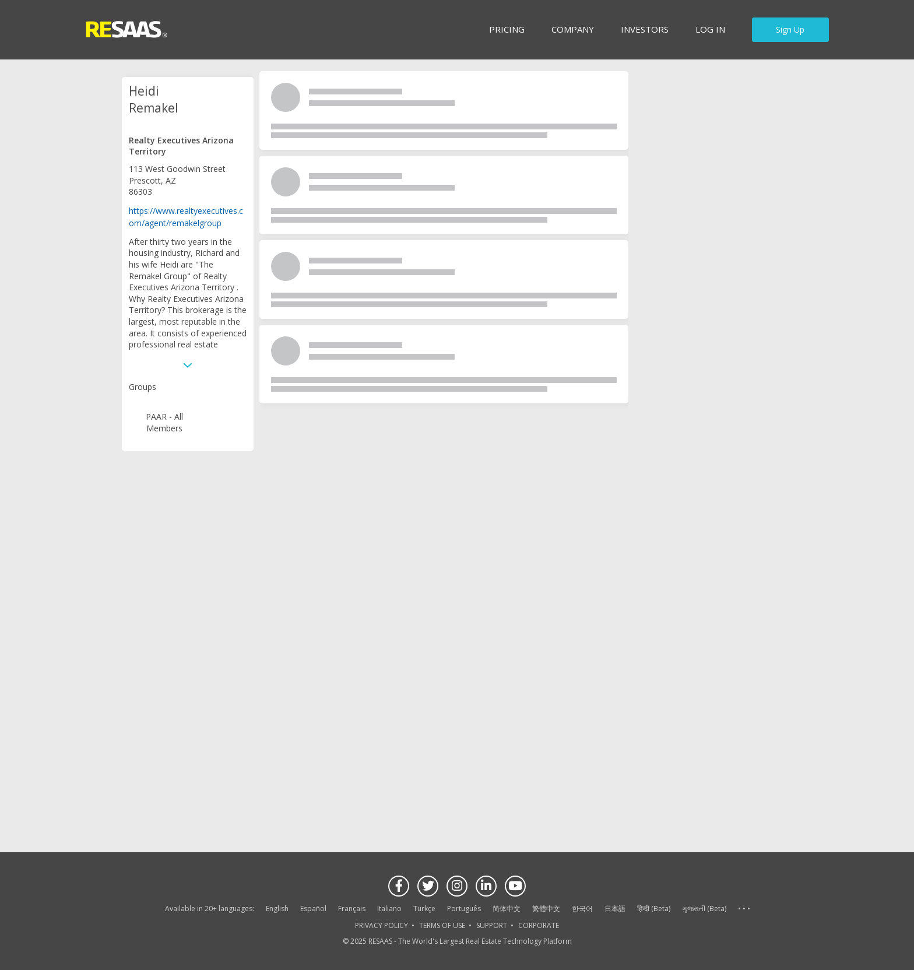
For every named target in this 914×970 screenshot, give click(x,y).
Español (313, 908)
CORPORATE (538, 925)
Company (572, 29)
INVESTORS (645, 29)
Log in (710, 29)
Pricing (507, 29)
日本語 (614, 908)
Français (351, 908)
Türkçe (424, 908)
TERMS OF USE (442, 925)
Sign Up (790, 29)
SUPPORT (491, 925)
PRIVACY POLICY (381, 925)
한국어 (582, 908)
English (277, 908)
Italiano (389, 908)
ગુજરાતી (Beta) (704, 908)
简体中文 (507, 908)
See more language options (744, 909)
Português (464, 908)
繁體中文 (546, 908)
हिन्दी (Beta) (653, 908)
